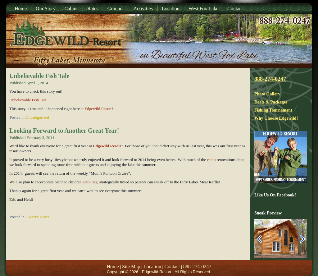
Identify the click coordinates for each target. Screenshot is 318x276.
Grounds (116, 8)
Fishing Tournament (273, 110)
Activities (143, 8)
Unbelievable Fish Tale (39, 75)
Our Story (46, 8)
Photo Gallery (267, 94)
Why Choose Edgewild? (276, 118)
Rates (92, 8)
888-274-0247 (270, 79)
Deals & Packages (271, 102)
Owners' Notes (37, 216)
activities (90, 182)
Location (170, 8)
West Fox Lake (203, 8)
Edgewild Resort (97, 108)
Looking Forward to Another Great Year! (64, 130)
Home (21, 8)
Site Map (131, 266)
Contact (235, 8)
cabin (211, 159)
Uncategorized (37, 117)
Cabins (71, 8)
